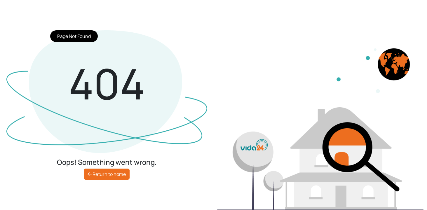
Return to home (107, 174)
